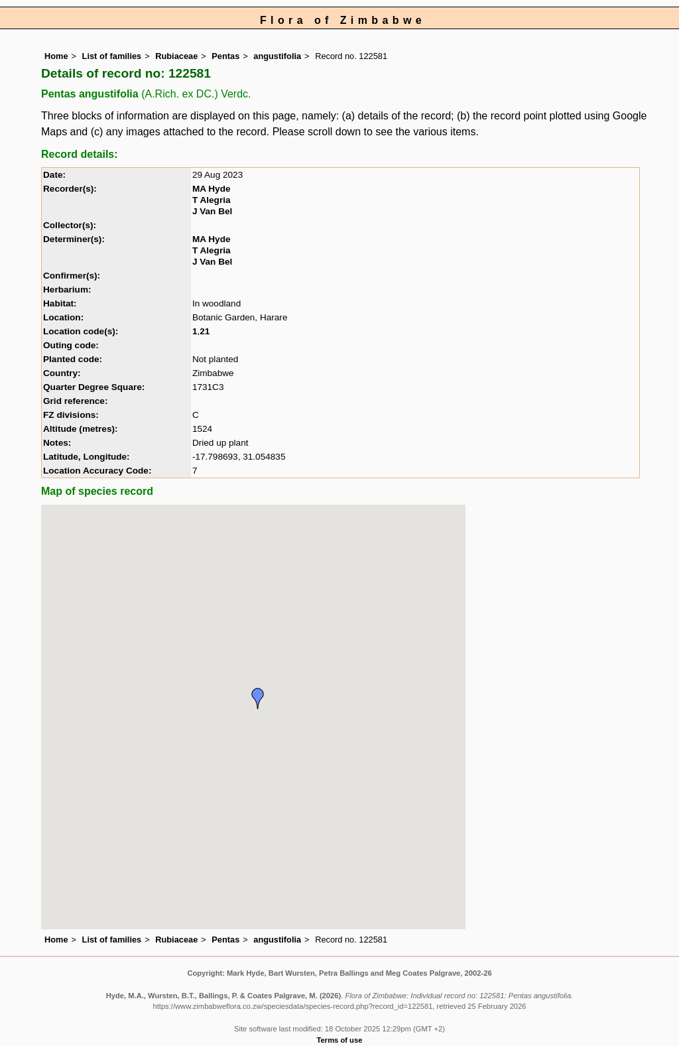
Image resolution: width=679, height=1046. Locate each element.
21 (205, 331)
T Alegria (211, 200)
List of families (112, 56)
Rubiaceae (176, 56)
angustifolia (277, 56)
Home (56, 56)
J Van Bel (212, 211)
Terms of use (340, 1040)
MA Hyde (211, 189)
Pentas (225, 56)
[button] (258, 698)
